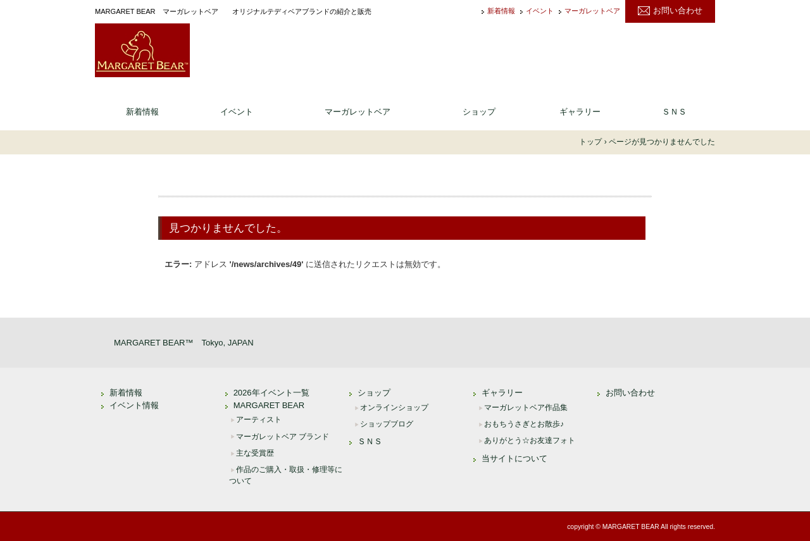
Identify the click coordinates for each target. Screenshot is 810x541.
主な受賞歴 (255, 453)
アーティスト (259, 419)
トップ (590, 141)
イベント (540, 11)
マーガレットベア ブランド (282, 436)
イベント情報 (134, 405)
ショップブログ (386, 424)
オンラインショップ (394, 407)
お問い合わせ (677, 10)
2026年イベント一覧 (271, 392)
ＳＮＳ (674, 111)
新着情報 (501, 11)
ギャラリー (580, 111)
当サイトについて (514, 458)
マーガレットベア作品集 (526, 407)
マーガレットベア (592, 11)
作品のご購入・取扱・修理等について (285, 475)
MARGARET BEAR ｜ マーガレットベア (142, 50)
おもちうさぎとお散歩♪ (524, 424)
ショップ (479, 111)
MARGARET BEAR (269, 405)
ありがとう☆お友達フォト (529, 440)
